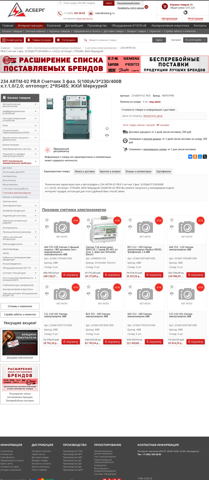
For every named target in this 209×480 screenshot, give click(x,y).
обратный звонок (84, 18)
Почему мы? (7, 454)
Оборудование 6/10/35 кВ (129, 25)
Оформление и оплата (86, 31)
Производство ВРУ (72, 454)
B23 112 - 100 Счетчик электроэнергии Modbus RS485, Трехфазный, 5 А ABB (144, 250)
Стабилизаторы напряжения (18, 285)
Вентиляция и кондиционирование (105, 469)
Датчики (7, 167)
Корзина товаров (59, 31)
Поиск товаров (39, 469)
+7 (74, 13)
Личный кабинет (35, 31)
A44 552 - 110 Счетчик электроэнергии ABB (181, 248)
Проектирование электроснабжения (104, 461)
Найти (159, 40)
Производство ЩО (72, 463)
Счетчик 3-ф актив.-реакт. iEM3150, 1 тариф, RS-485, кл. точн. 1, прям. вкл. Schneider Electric (102, 250)
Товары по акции (41, 40)
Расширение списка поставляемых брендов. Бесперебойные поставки (20, 397)
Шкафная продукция (14, 210)
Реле (5, 125)
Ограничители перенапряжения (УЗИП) (16, 131)
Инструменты (10, 227)
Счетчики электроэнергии (101, 47)
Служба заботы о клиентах (180, 31)
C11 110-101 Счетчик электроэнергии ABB (55, 315)
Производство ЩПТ (73, 469)
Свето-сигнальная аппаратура (12, 238)
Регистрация (195, 18)
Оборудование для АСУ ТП (17, 267)
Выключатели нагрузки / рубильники (16, 138)
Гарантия (155, 31)
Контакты (200, 25)
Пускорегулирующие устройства (14, 119)
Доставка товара (114, 31)
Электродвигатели (12, 244)
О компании (7, 451)
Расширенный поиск (128, 3)
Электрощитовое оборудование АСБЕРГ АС (20, 294)
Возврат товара (136, 31)
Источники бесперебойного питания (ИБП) (18, 279)
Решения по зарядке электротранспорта (14, 155)
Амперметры (10, 176)
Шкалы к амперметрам (15, 196)
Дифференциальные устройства (14, 112)
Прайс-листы (38, 454)
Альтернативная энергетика (170, 25)
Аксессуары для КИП (13, 171)
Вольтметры (9, 180)
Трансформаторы (12, 205)
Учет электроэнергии (105, 456)
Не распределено (12, 263)
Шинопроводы (11, 249)
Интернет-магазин (30, 25)
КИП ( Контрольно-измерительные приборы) (54, 47)
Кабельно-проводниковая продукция (17, 258)
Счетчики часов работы (15, 188)
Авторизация (169, 18)
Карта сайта (7, 463)
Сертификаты (8, 457)
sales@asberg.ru (105, 13)
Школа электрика (40, 466)
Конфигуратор (14, 40)
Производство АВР (72, 457)
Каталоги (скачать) (41, 463)
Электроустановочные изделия (15, 221)
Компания (54, 25)
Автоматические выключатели (11, 105)
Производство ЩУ (72, 466)
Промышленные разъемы (17, 231)
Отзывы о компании (20, 306)
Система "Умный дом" (14, 272)
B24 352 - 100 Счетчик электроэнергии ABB (98, 315)
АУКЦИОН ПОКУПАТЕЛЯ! (20, 357)
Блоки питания (11, 144)
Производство (97, 25)
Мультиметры (10, 184)
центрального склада (155, 149)
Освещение (100, 465)
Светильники (10, 201)
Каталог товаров (12, 31)
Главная (7, 25)
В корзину (70, 275)
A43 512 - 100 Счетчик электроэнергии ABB (139, 315)
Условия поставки (10, 466)
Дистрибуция (74, 25)
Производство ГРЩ (72, 451)
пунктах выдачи (152, 138)
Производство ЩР (72, 460)
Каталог (18, 47)
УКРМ (6, 253)
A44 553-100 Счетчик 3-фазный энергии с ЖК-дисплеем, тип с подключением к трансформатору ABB (61, 250)
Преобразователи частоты (17, 148)
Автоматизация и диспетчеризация (103, 452)
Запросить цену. (153, 115)
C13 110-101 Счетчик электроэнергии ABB (180, 315)
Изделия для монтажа (14, 215)
